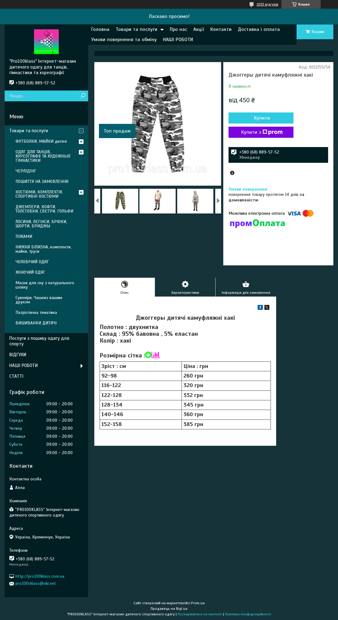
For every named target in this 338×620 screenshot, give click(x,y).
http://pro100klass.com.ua (39, 576)
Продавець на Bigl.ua (169, 608)
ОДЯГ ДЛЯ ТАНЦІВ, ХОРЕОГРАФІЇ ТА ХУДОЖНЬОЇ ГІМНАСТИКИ (43, 156)
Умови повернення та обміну (124, 39)
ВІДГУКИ (17, 354)
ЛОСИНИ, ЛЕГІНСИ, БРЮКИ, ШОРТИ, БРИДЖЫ (41, 224)
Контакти (221, 29)
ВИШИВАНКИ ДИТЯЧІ (36, 323)
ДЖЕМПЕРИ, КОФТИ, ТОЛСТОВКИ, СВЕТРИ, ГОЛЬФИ (44, 209)
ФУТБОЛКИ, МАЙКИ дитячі (41, 141)
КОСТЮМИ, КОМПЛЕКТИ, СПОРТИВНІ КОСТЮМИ (39, 194)
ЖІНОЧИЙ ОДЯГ (30, 272)
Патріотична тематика (36, 312)
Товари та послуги (136, 29)
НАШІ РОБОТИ (178, 39)
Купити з (262, 132)
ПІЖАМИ (23, 236)
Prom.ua (198, 603)
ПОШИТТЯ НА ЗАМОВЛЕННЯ (41, 181)
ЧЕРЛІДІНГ (25, 171)
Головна (100, 29)
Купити (262, 118)
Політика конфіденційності (248, 614)
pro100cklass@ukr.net (35, 583)
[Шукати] (82, 96)
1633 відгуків (267, 4)
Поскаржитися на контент (200, 614)
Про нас (178, 29)
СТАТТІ (16, 376)
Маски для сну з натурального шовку (44, 285)
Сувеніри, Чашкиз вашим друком (38, 300)
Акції (198, 29)
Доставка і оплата (259, 29)
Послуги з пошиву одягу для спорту (39, 341)
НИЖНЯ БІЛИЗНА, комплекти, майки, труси (43, 249)
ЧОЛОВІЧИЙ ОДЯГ (32, 261)
